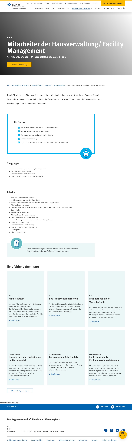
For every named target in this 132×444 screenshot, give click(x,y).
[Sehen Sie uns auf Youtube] (117, 430)
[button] (121, 8)
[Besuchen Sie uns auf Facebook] (105, 430)
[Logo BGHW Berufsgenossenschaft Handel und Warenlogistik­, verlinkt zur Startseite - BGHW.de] (16, 6)
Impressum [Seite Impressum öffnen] (51, 440)
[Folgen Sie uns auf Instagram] (111, 430)
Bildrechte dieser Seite (67, 440)
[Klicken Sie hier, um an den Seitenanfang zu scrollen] (9, 403)
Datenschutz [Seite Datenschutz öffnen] (83, 440)
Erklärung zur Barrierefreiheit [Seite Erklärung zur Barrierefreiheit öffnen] (17, 440)
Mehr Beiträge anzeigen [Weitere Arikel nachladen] (20, 391)
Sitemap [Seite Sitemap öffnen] (94, 440)
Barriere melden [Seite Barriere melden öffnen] (36, 440)
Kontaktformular (58, 431)
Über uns (29, 3)
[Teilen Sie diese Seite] (102, 407)
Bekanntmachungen (56, 3)
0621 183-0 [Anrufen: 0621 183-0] (28, 431)
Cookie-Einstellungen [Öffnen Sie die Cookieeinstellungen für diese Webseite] (109, 440)
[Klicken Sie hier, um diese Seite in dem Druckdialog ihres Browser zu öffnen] (118, 407)
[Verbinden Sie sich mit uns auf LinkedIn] (123, 430)
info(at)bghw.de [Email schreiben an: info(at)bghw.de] (42, 431)
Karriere (47, 3)
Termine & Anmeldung (19, 65)
